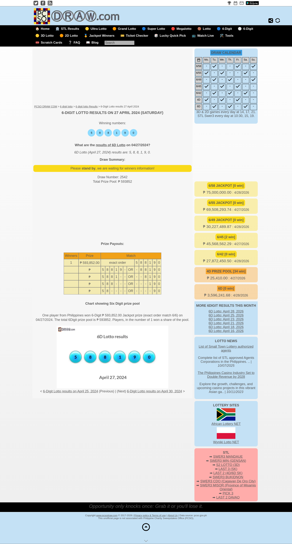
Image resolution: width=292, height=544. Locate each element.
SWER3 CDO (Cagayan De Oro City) (228, 481)
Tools (229, 35)
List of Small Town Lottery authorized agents (226, 348)
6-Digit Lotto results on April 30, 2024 (154, 391)
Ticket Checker (137, 35)
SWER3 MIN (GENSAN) (228, 461)
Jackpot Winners (102, 35)
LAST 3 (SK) (228, 469)
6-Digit (248, 29)
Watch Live (205, 35)
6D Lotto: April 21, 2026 (226, 323)
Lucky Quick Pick (173, 35)
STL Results (70, 29)
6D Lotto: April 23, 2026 (226, 319)
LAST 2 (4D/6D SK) (228, 473)
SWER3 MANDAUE (228, 457)
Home (45, 29)
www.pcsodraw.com (107, 515)
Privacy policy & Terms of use (150, 515)
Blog (95, 42)
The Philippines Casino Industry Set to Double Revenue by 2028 (226, 375)
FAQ (77, 42)
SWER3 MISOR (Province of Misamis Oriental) (228, 487)
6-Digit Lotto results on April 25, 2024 (70, 391)
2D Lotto (71, 35)
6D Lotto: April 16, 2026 (226, 331)
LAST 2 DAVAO (227, 497)
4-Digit (227, 29)
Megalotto (184, 29)
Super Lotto (156, 29)
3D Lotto (47, 35)
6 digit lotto (66, 106)
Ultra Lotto (99, 29)
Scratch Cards (51, 42)
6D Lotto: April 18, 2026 (226, 327)
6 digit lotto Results (87, 106)
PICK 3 (228, 493)
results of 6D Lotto (110, 145)
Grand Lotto (127, 29)
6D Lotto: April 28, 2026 (226, 311)
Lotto (207, 29)
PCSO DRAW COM (45, 106)
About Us (172, 515)
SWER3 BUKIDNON (228, 477)
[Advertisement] (112, 77)
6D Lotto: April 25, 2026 (226, 315)
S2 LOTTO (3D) (228, 465)
